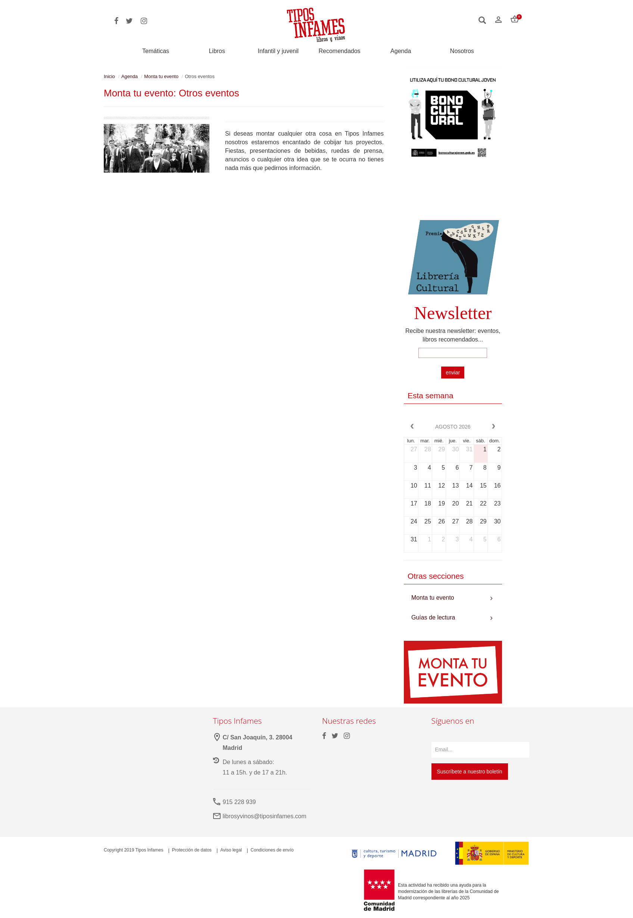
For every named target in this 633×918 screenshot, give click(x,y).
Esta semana (430, 395)
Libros (217, 51)
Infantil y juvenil (278, 51)
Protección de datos (192, 850)
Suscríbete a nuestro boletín (469, 772)
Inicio (109, 76)
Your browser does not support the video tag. (453, 193)
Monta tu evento (161, 76)
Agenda (400, 51)
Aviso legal (231, 850)
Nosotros (462, 51)
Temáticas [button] (155, 51)
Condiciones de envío (271, 850)
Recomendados (340, 51)
